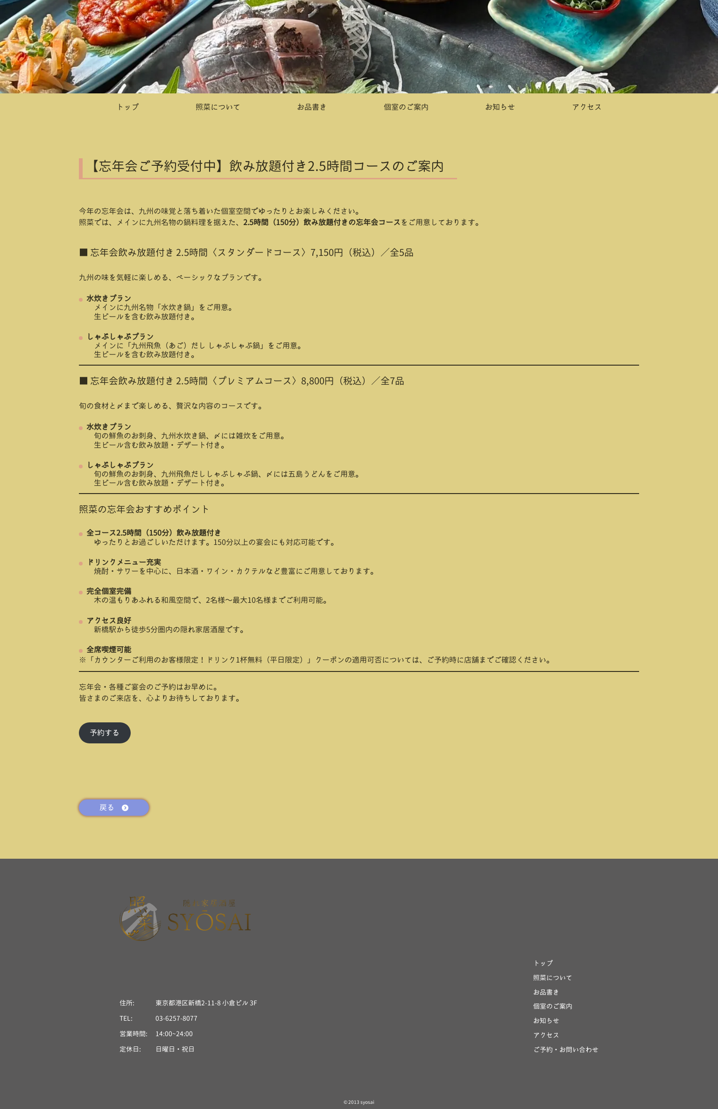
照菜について (218, 107)
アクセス (587, 107)
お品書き (312, 107)
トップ (127, 107)
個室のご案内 (406, 107)
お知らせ (500, 107)
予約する (105, 733)
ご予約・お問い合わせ (565, 1050)
